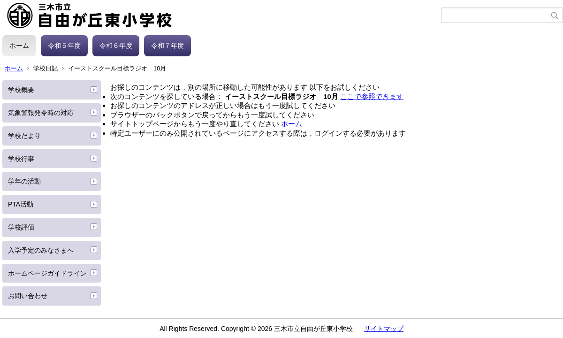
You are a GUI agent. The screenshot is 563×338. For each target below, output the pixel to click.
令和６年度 (115, 45)
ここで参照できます (371, 96)
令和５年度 (64, 45)
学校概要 (21, 89)
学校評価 (21, 227)
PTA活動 (20, 204)
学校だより (24, 135)
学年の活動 (24, 181)
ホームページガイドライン (47, 273)
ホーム (19, 45)
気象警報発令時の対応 (41, 112)
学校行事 (21, 158)
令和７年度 (167, 45)
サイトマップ (383, 328)
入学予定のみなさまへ (41, 250)
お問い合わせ (27, 296)
